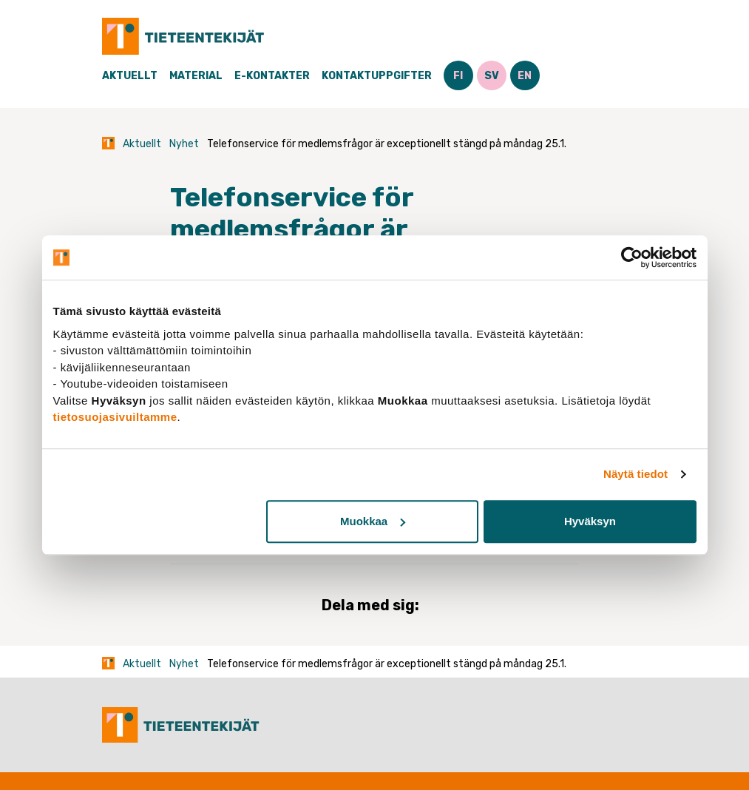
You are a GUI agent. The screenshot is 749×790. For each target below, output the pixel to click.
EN (525, 76)
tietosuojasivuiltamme (115, 417)
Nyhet (184, 144)
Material (196, 76)
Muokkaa (372, 521)
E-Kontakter (272, 76)
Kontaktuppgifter (377, 76)
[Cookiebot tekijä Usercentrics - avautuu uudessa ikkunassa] (632, 257)
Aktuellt (129, 76)
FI (458, 76)
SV (491, 76)
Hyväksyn (590, 521)
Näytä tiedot (635, 473)
